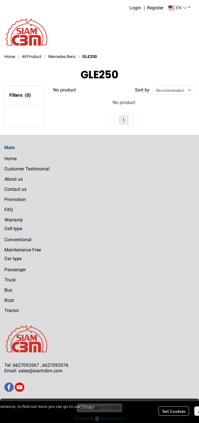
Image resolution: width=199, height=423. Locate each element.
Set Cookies (173, 411)
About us (13, 179)
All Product (32, 56)
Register (155, 7)
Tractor (11, 310)
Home (9, 56)
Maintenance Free (22, 250)
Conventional (17, 239)
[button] (179, 8)
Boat (9, 300)
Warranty (13, 220)
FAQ (8, 209)
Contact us (15, 189)
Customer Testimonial (26, 169)
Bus (8, 290)
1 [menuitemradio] (123, 119)
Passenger (15, 269)
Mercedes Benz (62, 56)
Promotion (15, 199)
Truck (10, 280)
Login (135, 7)
